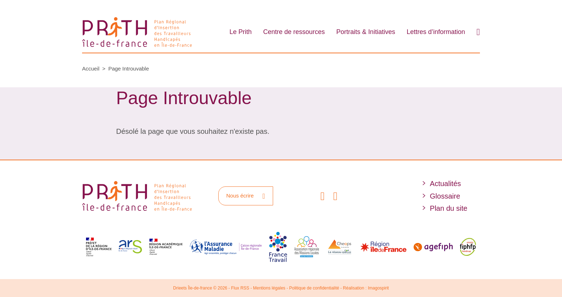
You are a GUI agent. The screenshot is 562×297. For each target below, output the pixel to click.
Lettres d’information (435, 31)
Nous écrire (245, 196)
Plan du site (448, 208)
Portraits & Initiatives (365, 31)
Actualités (445, 184)
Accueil (90, 68)
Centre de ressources (294, 31)
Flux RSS (240, 288)
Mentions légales (269, 288)
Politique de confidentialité (314, 288)
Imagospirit (378, 288)
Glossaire (445, 196)
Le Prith (240, 31)
